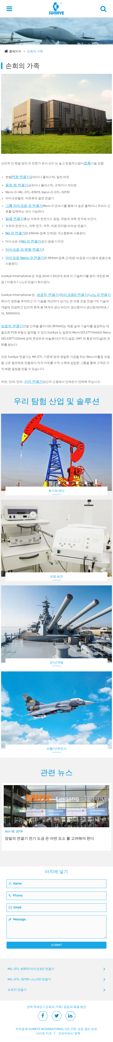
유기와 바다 (56, 491)
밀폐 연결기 (14, 219)
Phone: (16, 895)
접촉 (87, 163)
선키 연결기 (33, 382)
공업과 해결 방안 (75, 1007)
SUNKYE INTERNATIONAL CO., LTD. (53, 1029)
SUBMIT (56, 945)
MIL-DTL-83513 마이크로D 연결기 (31, 969)
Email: (15, 907)
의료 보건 (56, 576)
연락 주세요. (35, 1007)
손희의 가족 (35, 51)
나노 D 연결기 (100, 295)
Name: (15, 883)
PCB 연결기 (21, 177)
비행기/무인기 (56, 749)
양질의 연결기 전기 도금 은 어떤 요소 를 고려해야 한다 (49, 838)
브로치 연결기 (48, 295)
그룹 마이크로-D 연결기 (24, 206)
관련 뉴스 (56, 772)
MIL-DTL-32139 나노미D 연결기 (29, 979)
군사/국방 (56, 662)
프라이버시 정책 (69, 1033)
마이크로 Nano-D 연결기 (24, 258)
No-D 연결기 (15, 233)
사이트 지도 (44, 1033)
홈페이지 (15, 51)
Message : (18, 919)
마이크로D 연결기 (74, 295)
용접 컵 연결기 (16, 185)
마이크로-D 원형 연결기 (24, 250)
